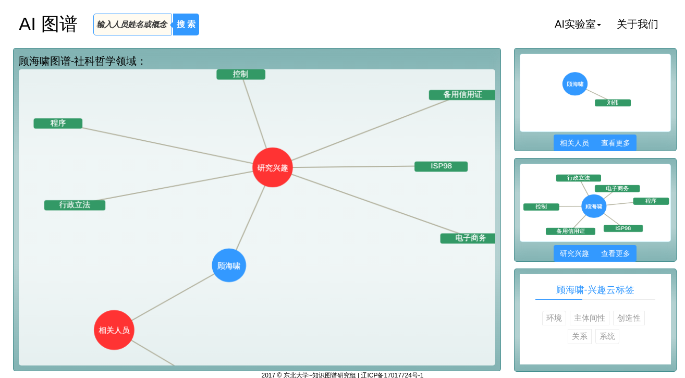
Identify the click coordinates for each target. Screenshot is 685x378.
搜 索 (186, 24)
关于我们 (637, 24)
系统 (607, 336)
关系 (580, 336)
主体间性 (589, 317)
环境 (554, 317)
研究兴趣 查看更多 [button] (595, 253)
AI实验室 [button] (578, 24)
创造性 (629, 317)
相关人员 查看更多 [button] (595, 143)
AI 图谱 (48, 24)
